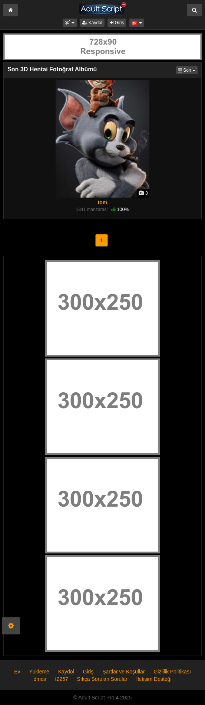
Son (188, 69)
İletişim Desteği (154, 679)
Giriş (117, 22)
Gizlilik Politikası (172, 672)
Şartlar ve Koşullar (123, 672)
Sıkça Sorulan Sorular (103, 679)
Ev (17, 672)
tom (103, 202)
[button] (69, 23)
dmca (39, 679)
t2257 (61, 679)
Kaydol (92, 22)
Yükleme (39, 672)
